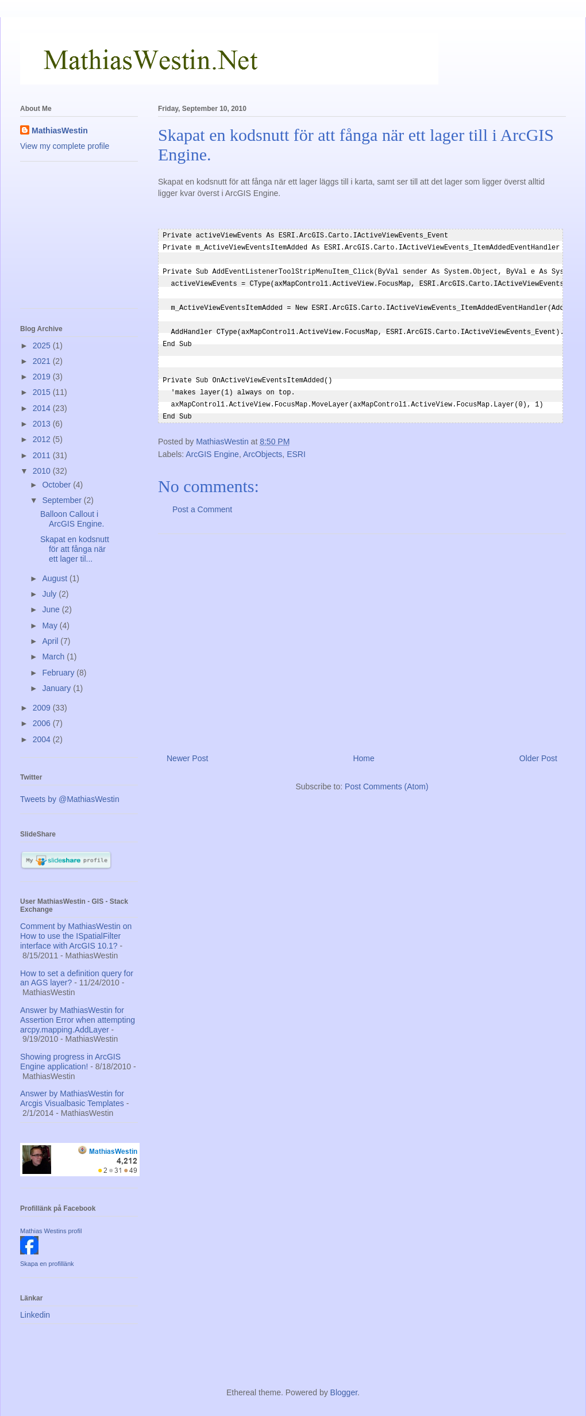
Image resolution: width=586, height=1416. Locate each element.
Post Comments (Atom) (386, 777)
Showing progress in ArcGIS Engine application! (70, 1061)
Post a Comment (202, 500)
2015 (43, 392)
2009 (43, 707)
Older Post (538, 749)
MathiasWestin (60, 130)
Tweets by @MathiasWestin (69, 799)
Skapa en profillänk (47, 1263)
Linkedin (35, 1314)
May (50, 625)
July (50, 593)
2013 (43, 423)
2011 (43, 455)
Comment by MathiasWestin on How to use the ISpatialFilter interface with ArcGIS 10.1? (76, 936)
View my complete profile (64, 146)
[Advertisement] (362, 630)
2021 (43, 361)
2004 (43, 739)
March (54, 656)
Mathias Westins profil (51, 1230)
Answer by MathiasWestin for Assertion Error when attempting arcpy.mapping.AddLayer (77, 1020)
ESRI (296, 445)
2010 (43, 470)
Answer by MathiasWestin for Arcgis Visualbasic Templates (72, 1098)
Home (363, 749)
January (57, 688)
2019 (43, 376)
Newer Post (187, 749)
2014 (43, 408)
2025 (43, 345)
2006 (43, 723)
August (55, 578)
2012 (43, 439)
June (51, 609)
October (57, 484)
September (62, 500)
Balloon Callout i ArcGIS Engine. (72, 518)
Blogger (343, 1392)
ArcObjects (262, 445)
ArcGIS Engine (212, 445)
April (51, 641)
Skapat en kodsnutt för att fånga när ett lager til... (74, 549)
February (59, 672)
